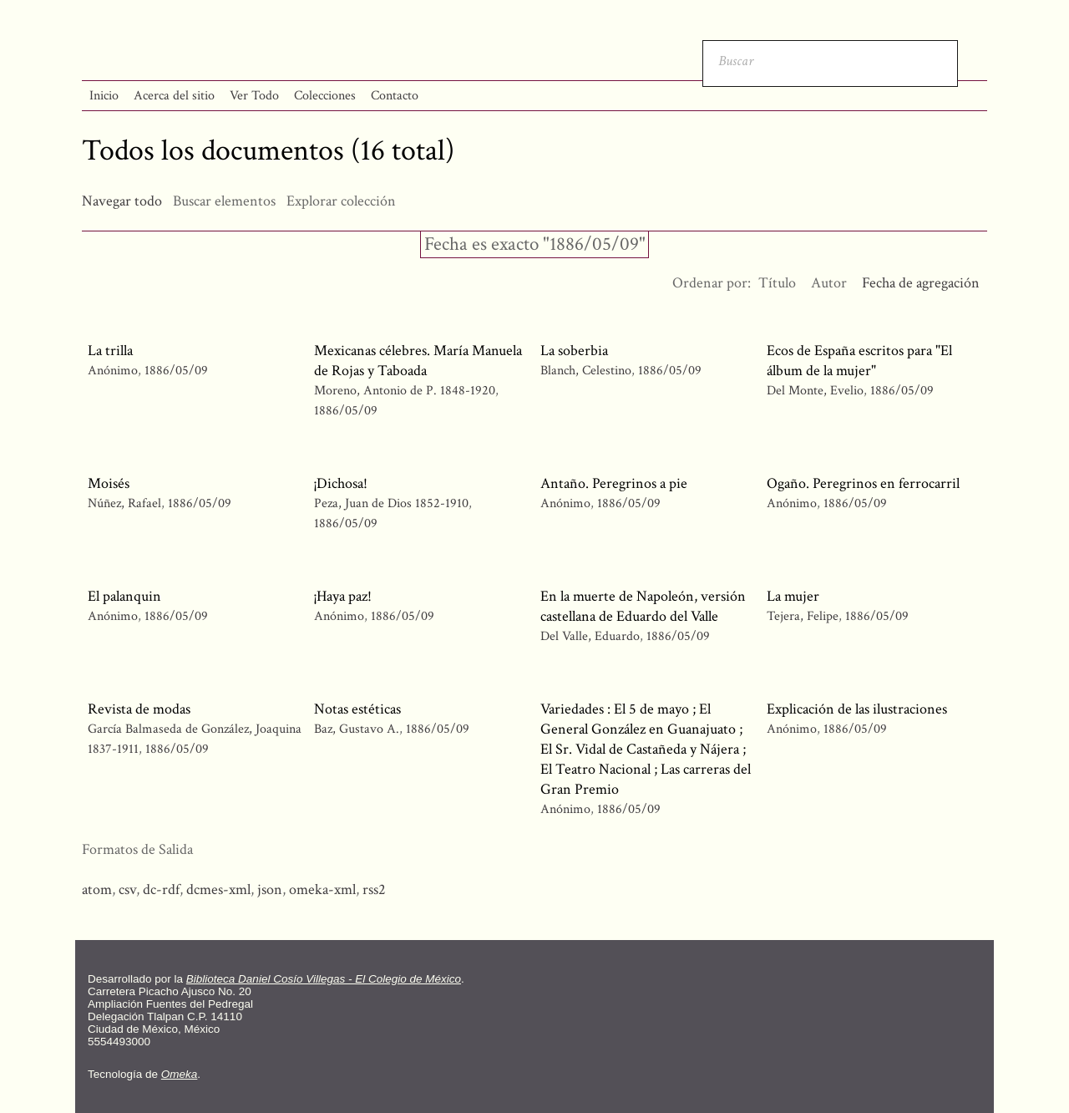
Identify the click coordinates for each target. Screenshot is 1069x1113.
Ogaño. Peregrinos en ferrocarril (863, 483)
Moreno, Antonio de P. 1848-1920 (404, 390)
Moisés (108, 483)
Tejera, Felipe (802, 616)
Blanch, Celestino (585, 370)
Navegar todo (122, 201)
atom (97, 889)
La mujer (793, 596)
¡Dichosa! (340, 483)
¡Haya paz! (343, 596)
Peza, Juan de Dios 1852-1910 (391, 503)
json (269, 889)
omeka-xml (322, 889)
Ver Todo (254, 95)
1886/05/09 (176, 370)
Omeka (179, 1074)
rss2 (374, 889)
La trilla (110, 350)
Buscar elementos (224, 201)
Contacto (394, 95)
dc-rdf (161, 889)
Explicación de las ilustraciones (857, 709)
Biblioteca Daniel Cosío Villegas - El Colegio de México (323, 979)
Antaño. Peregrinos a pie (613, 483)
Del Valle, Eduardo (590, 636)
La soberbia (574, 350)
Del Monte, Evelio (815, 390)
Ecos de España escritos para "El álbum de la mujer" (859, 360)
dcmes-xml (218, 889)
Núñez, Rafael (124, 503)
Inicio (104, 95)
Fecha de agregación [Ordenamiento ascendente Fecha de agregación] (921, 282)
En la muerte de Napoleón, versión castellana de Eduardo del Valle (643, 606)
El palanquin (124, 596)
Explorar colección (341, 201)
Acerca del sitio (174, 95)
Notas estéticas (357, 709)
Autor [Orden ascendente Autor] (829, 282)
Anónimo (113, 370)
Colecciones (325, 95)
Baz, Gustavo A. (356, 729)
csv (127, 889)
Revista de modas (139, 709)
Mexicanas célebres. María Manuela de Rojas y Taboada (418, 360)
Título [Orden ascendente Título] (777, 282)
